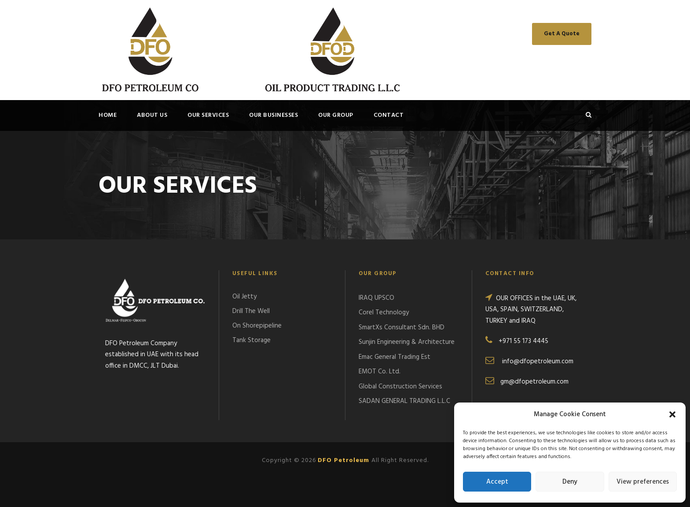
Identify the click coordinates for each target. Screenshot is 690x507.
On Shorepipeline (257, 326)
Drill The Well (251, 311)
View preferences (643, 482)
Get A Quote (562, 33)
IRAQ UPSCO (376, 298)
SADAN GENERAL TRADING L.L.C (404, 401)
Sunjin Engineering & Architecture (407, 342)
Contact (389, 115)
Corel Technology (384, 312)
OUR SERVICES (208, 115)
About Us (152, 115)
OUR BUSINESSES (273, 115)
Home (108, 115)
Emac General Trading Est (394, 357)
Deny (569, 482)
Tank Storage (251, 340)
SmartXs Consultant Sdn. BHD (401, 327)
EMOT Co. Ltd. (379, 371)
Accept (497, 482)
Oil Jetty (244, 296)
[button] (672, 414)
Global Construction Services (400, 386)
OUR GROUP (335, 115)
